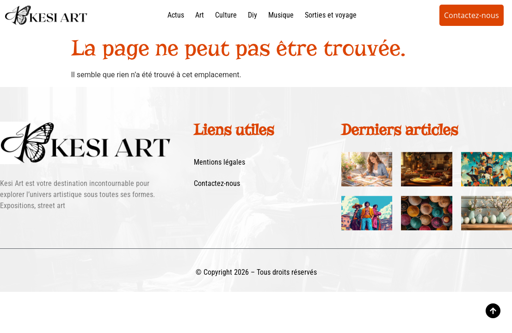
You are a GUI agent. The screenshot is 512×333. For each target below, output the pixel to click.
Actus (175, 15)
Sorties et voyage (331, 15)
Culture (226, 15)
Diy (252, 15)
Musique (281, 15)
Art (199, 15)
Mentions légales (219, 162)
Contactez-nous (217, 183)
